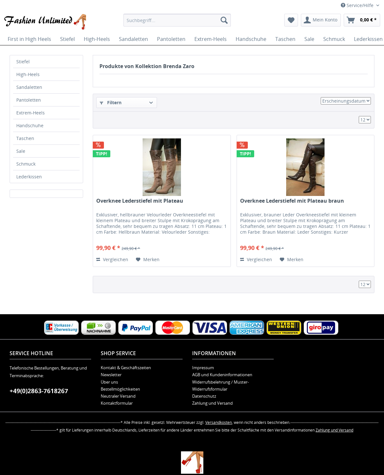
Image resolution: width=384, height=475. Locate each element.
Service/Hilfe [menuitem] (358, 5)
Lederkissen (29, 177)
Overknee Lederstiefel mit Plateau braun (292, 201)
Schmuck (25, 164)
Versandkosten (218, 422)
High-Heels (28, 74)
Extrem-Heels (30, 113)
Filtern (110, 102)
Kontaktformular (117, 403)
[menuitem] (177, 20)
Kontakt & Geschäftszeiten (126, 367)
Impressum (203, 367)
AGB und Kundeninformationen (222, 375)
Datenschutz (204, 396)
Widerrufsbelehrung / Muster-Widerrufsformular (220, 385)
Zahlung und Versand (212, 403)
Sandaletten (29, 87)
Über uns (109, 382)
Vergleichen (112, 259)
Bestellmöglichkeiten (120, 389)
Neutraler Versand (118, 396)
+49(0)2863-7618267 (39, 391)
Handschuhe (29, 125)
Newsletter (111, 375)
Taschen (25, 138)
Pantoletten (28, 100)
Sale (20, 151)
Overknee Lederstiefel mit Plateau (139, 201)
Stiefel (23, 61)
